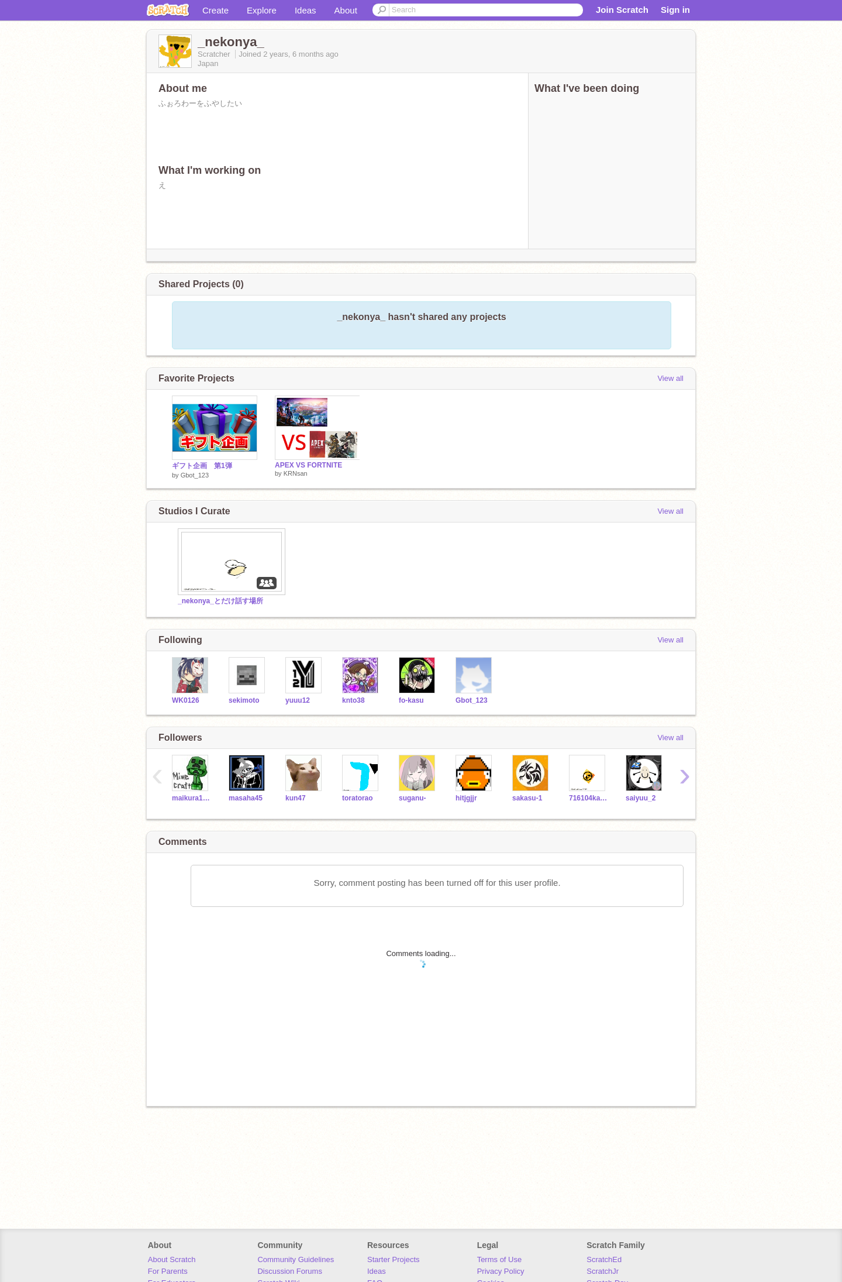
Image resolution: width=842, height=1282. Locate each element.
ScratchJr (602, 1271)
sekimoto (244, 700)
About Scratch (172, 1259)
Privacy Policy (500, 1271)
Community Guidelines (295, 1259)
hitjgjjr (466, 798)
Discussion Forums (289, 1271)
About (345, 10)
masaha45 (246, 798)
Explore (262, 10)
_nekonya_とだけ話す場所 (220, 601)
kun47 (295, 798)
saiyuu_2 (640, 798)
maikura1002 (191, 798)
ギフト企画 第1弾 (202, 466)
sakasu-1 (527, 798)
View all (670, 378)
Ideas (305, 10)
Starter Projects (393, 1259)
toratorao (357, 798)
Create (215, 10)
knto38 (353, 700)
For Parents (168, 1271)
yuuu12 (297, 700)
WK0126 (185, 700)
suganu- (412, 798)
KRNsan (296, 473)
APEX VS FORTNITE (308, 465)
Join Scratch (622, 10)
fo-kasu (411, 700)
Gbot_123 (195, 475)
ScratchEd (604, 1259)
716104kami (588, 798)
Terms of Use (499, 1259)
